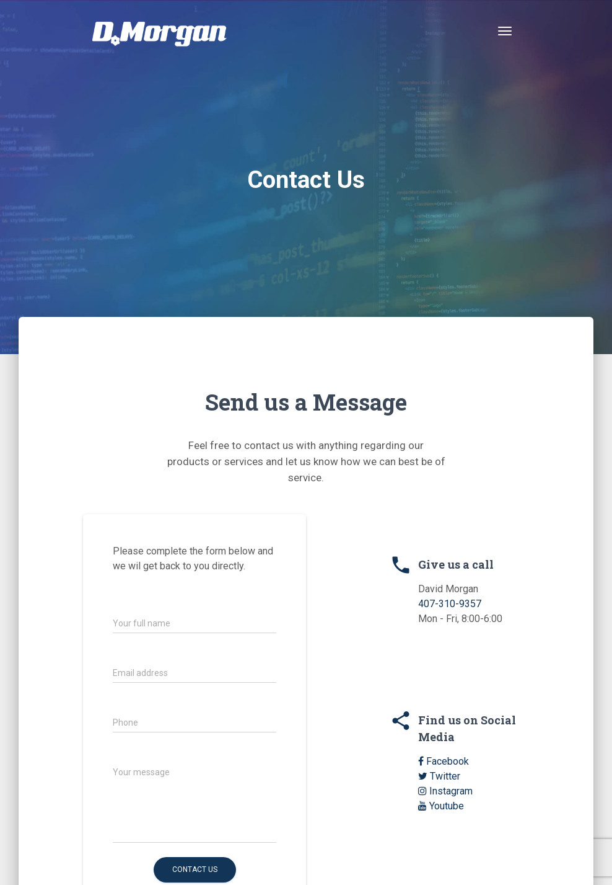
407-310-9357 (449, 604)
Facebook (443, 761)
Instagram (445, 791)
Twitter (439, 776)
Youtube (441, 806)
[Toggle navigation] (505, 31)
